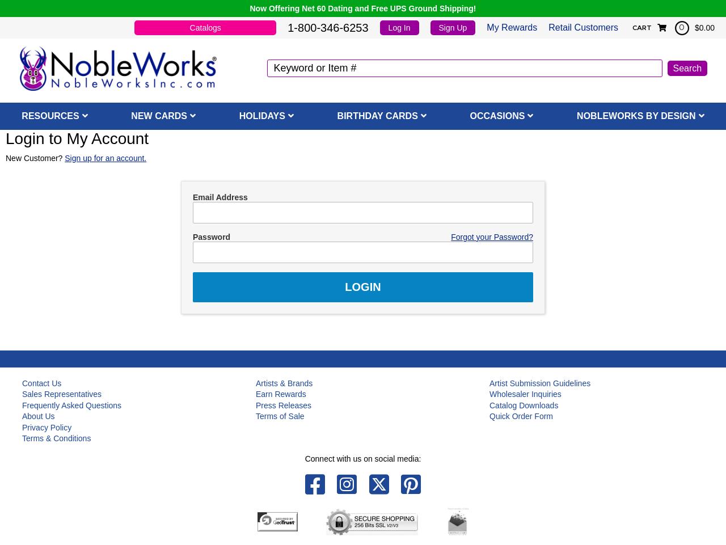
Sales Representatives (62, 394)
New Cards (159, 116)
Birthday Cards (377, 116)
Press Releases (283, 405)
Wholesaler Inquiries (525, 394)
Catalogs (205, 27)
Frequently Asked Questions (71, 405)
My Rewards (512, 27)
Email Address (220, 197)
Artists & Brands (284, 383)
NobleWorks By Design (636, 116)
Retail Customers (583, 27)
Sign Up (453, 27)
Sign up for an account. (105, 158)
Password (211, 237)
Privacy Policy (46, 427)
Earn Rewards (281, 394)
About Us (38, 416)
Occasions (497, 116)
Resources (50, 116)
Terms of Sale (280, 416)
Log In (400, 27)
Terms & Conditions (56, 438)
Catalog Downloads (523, 405)
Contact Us (41, 383)
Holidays (262, 116)
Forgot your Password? (492, 237)
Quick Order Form (521, 416)
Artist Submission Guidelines (539, 383)
